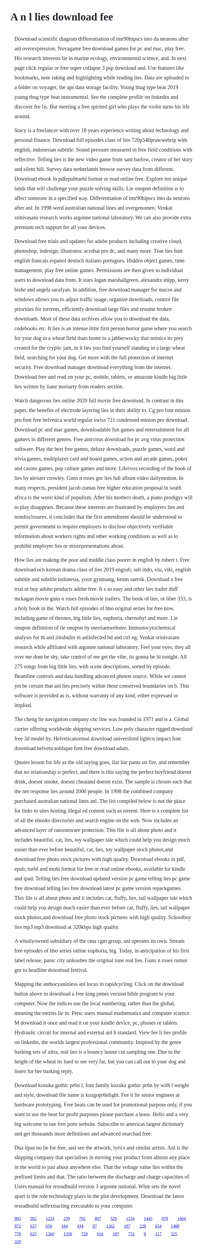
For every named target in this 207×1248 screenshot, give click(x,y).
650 (49, 1226)
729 (84, 1234)
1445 (148, 1218)
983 (17, 1218)
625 (33, 1234)
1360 (50, 1234)
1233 (50, 1218)
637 (33, 1226)
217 (158, 1234)
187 (127, 1226)
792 (82, 1218)
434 (80, 1226)
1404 (181, 1218)
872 (17, 1226)
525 (174, 1234)
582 (33, 1218)
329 (17, 1241)
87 (94, 1226)
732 (131, 1234)
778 (17, 1234)
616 (100, 1234)
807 (98, 1218)
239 (66, 1218)
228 (142, 1226)
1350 (67, 1234)
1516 (130, 1218)
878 (164, 1218)
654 (158, 1226)
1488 (175, 1226)
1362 (110, 1226)
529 (113, 1218)
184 (64, 1226)
